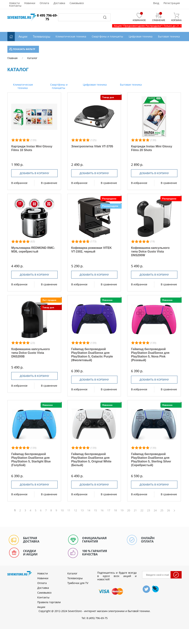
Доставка (59, 3)
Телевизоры (41, 36)
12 (75, 510)
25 (161, 510)
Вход (156, 3)
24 (155, 510)
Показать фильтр (22, 49)
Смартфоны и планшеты (58, 86)
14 (88, 510)
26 (168, 510)
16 (102, 510)
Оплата (44, 3)
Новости (14, 3)
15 (95, 510)
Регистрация (172, 3)
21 (135, 510)
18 (115, 510)
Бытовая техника (130, 84)
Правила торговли (49, 602)
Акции (22, 36)
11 (68, 510)
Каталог (72, 573)
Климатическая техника (22, 86)
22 (141, 510)
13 (82, 510)
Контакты (15, 5)
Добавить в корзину (34, 173)
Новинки (29, 3)
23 (148, 510)
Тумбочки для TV (77, 583)
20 (128, 510)
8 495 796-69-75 (47, 17)
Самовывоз (77, 3)
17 (108, 510)
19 (122, 510)
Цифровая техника (94, 84)
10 (62, 510)
